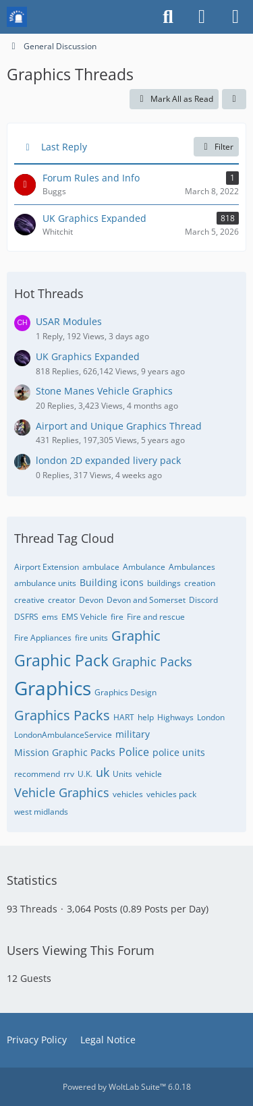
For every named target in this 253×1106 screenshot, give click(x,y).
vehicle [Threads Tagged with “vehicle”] (149, 774)
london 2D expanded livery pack (108, 460)
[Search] (167, 16)
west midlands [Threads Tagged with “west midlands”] (41, 811)
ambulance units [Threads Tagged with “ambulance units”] (45, 583)
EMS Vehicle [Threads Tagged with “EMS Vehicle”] (84, 616)
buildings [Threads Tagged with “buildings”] (164, 583)
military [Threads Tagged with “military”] (132, 734)
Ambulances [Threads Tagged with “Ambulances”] (192, 567)
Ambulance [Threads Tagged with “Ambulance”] (144, 567)
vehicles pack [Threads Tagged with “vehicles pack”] (171, 794)
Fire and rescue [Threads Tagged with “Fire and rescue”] (156, 616)
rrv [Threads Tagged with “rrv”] (68, 774)
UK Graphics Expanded (88, 356)
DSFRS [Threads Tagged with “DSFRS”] (26, 616)
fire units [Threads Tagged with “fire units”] (91, 637)
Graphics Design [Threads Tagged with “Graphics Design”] (125, 692)
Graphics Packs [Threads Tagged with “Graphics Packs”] (62, 715)
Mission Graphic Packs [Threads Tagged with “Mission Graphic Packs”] (64, 752)
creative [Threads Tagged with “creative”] (29, 600)
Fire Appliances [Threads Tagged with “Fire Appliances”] (43, 637)
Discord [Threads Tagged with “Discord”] (203, 600)
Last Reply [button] (64, 146)
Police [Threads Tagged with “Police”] (134, 752)
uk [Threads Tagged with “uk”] (102, 772)
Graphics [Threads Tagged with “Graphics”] (52, 688)
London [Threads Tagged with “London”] (211, 717)
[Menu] (235, 16)
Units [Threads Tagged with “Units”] (122, 774)
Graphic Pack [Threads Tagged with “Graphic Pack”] (61, 660)
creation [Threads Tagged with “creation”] (199, 583)
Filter (216, 146)
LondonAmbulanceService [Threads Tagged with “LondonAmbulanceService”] (63, 734)
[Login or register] (201, 17)
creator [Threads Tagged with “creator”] (62, 600)
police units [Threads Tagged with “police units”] (178, 752)
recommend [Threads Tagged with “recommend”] (37, 774)
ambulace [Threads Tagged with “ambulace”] (100, 567)
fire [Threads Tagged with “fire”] (117, 616)
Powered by (127, 1087)
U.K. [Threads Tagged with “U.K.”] (85, 774)
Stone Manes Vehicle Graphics (104, 390)
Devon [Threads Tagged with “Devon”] (91, 600)
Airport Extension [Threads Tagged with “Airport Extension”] (46, 567)
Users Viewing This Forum (80, 950)
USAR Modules (69, 321)
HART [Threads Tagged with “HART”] (123, 717)
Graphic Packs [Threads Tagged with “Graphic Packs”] (152, 661)
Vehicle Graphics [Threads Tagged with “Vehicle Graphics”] (61, 792)
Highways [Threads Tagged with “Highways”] (175, 717)
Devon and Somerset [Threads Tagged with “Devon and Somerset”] (146, 600)
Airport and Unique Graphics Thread (119, 425)
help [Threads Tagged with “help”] (146, 717)
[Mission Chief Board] (17, 16)
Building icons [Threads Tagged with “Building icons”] (112, 582)
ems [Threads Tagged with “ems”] (50, 616)
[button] (234, 99)
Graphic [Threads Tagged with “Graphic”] (136, 636)
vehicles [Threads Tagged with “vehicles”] (128, 794)
